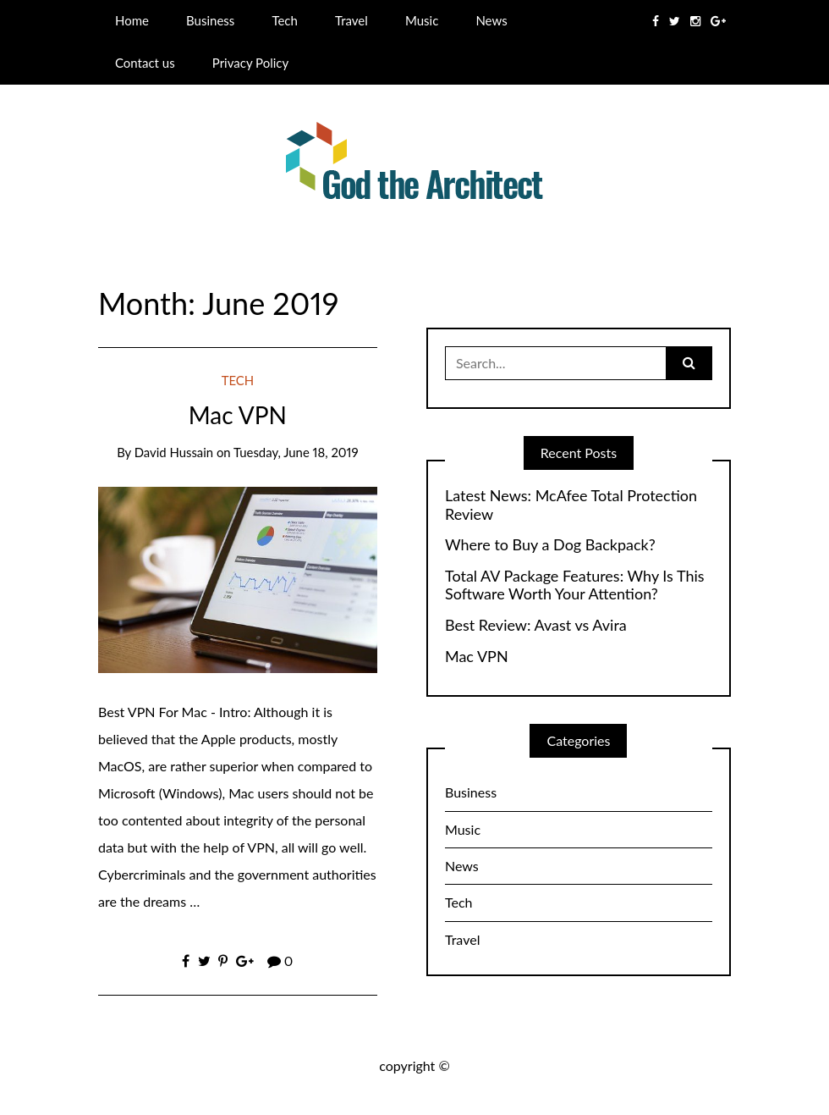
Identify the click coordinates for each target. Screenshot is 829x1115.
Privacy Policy (250, 62)
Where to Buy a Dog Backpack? (550, 545)
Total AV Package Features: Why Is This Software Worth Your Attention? (575, 585)
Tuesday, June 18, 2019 (296, 452)
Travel (351, 20)
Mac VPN (238, 414)
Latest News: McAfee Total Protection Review (571, 505)
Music (421, 20)
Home (132, 20)
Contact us (145, 62)
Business (210, 20)
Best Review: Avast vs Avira (536, 625)
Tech (284, 20)
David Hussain (174, 452)
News (491, 20)
